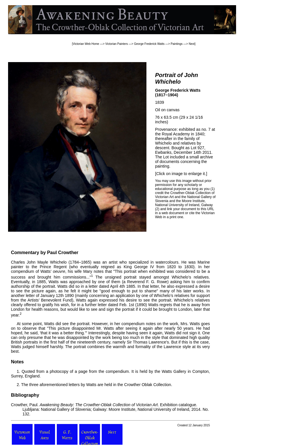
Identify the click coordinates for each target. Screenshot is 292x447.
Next (192, 43)
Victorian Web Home (86, 43)
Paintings (176, 43)
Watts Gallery (174, 371)
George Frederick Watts (149, 43)
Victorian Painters (116, 43)
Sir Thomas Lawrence (146, 342)
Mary (87, 271)
